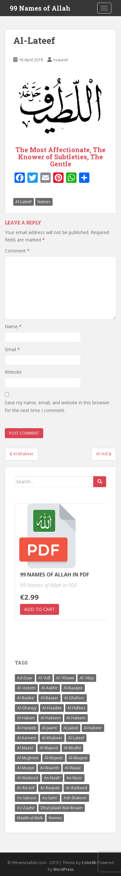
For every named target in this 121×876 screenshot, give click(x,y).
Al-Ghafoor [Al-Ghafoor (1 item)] (74, 698)
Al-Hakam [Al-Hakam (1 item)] (26, 718)
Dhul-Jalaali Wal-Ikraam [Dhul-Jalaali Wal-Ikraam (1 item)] (62, 808)
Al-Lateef (23, 201)
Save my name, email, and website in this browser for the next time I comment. (57, 406)
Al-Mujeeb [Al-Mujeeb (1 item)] (54, 758)
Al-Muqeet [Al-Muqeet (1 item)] (78, 758)
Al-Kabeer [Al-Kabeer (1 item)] (93, 728)
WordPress (63, 869)
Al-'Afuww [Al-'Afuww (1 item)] (65, 678)
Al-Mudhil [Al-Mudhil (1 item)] (72, 748)
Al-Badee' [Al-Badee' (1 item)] (26, 698)
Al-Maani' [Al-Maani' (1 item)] (25, 748)
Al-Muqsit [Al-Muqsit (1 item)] (25, 768)
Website (13, 372)
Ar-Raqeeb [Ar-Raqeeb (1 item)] (50, 788)
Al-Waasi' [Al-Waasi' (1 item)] (73, 768)
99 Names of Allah (40, 8)
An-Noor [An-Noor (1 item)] (74, 778)
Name (13, 326)
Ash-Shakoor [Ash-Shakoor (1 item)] (75, 798)
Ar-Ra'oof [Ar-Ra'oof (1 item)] (26, 788)
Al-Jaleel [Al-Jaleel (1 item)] (71, 728)
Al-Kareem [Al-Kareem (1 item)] (26, 738)
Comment (17, 251)
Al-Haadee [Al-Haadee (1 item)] (52, 708)
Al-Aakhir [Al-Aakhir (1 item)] (49, 688)
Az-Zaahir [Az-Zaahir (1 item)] (26, 808)
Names (43, 201)
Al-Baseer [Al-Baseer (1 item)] (49, 698)
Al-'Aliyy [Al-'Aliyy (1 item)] (87, 678)
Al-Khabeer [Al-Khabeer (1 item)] (52, 738)
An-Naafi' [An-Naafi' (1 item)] (52, 778)
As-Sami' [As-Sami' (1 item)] (50, 798)
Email (12, 349)
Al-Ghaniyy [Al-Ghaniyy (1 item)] (26, 708)
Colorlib (89, 862)
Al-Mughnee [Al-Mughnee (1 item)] (28, 758)
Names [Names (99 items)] (55, 818)
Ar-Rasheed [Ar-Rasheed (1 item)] (76, 788)
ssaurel (60, 60)
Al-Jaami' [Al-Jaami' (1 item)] (50, 728)
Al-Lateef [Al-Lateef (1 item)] (76, 738)
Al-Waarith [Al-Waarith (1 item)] (49, 768)
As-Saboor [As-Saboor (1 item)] (26, 798)
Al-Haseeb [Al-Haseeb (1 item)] (26, 728)
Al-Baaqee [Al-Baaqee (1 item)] (73, 688)
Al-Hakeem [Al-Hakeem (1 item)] (51, 718)
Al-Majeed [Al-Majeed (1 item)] (49, 748)
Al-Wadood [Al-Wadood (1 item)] (27, 778)
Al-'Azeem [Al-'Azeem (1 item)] (26, 688)
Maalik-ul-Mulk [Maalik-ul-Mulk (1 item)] (30, 818)
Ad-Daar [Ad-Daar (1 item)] (25, 678)
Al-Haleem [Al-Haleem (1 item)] (76, 718)
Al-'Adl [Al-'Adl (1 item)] (44, 678)
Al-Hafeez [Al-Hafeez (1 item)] (76, 708)
